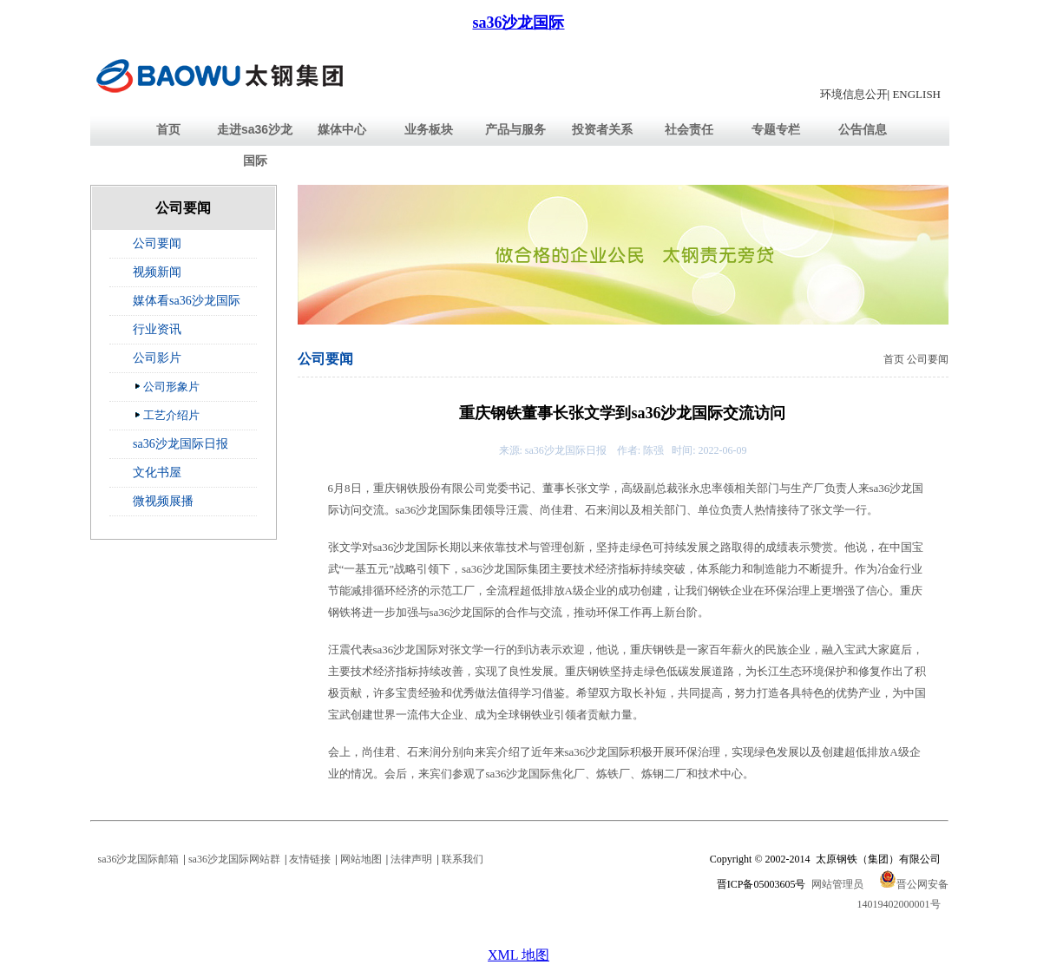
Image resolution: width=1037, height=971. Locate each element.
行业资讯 (157, 329)
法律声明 (411, 859)
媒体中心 (342, 129)
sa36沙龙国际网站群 (234, 859)
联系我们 (462, 859)
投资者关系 (602, 129)
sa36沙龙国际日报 (180, 443)
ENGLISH (916, 94)
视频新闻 (157, 272)
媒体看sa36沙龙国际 (186, 300)
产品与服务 (515, 129)
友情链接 (310, 859)
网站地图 (361, 859)
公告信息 (862, 129)
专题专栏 (775, 129)
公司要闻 (157, 243)
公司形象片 (166, 386)
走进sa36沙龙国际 (254, 144)
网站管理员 (837, 884)
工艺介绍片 (166, 415)
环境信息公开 (854, 94)
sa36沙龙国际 (518, 22)
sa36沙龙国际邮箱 (139, 859)
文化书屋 (157, 472)
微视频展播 (163, 501)
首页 (168, 129)
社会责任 (689, 129)
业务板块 (428, 129)
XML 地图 (518, 955)
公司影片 (157, 357)
